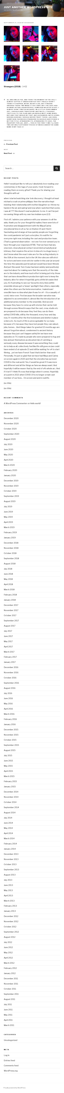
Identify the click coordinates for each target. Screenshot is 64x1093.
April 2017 (8, 647)
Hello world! (35, 403)
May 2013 (8, 890)
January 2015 (10, 786)
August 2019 (9, 501)
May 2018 (8, 579)
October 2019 (10, 491)
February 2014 (10, 844)
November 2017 (11, 610)
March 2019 (9, 527)
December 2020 (11, 418)
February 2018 (10, 595)
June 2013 (8, 885)
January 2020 (10, 475)
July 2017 (8, 631)
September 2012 (11, 932)
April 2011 (8, 1020)
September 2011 (11, 994)
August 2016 (9, 688)
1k (8, 99)
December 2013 (11, 854)
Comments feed (11, 1065)
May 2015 (8, 766)
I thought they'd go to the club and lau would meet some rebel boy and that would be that (32, 113)
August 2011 (9, 999)
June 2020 (8, 449)
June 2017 (8, 636)
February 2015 (10, 781)
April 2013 (8, 895)
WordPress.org (11, 1071)
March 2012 (9, 963)
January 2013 (10, 911)
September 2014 (11, 807)
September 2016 (11, 683)
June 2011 (8, 1010)
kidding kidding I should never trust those (27, 117)
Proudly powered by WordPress (14, 1088)
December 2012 (11, 916)
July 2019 (8, 506)
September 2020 (11, 434)
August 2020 (10, 439)
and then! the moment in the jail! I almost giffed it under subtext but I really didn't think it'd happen (32, 101)
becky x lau (35, 103)
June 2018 (8, 574)
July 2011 (8, 1004)
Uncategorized (10, 1040)
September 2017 (11, 621)
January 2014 (10, 849)
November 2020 (11, 423)
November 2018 (11, 548)
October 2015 (10, 740)
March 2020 (9, 465)
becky (26, 103)
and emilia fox (16, 99)
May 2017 (8, 641)
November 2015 (11, 735)
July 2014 (8, 818)
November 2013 (11, 859)
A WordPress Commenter (15, 403)
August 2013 (9, 875)
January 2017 (10, 662)
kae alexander (40, 115)
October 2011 (10, 989)
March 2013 (9, 901)
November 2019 (11, 486)
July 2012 (8, 942)
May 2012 (8, 952)
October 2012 (10, 927)
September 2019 (11, 496)
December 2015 (11, 729)
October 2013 (10, 864)
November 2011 (11, 984)
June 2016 (8, 698)
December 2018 (11, 543)
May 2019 (8, 517)
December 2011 (11, 978)
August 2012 (9, 937)
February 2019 (10, 532)
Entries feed (9, 1060)
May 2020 (8, 455)
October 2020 (10, 429)
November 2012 (11, 921)
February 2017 (10, 657)
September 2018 (11, 558)
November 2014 (11, 797)
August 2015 (9, 750)
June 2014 (8, 823)
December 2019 (11, 481)
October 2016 (10, 678)
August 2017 (9, 626)
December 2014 (11, 792)
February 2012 (10, 968)
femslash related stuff (46, 107)
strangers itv (26, 121)
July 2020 (8, 444)
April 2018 (8, 584)
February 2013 (10, 906)
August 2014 (9, 812)
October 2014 (10, 802)
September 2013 (11, 869)
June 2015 (8, 761)
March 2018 (9, 589)
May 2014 (8, 828)
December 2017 (11, 605)
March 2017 (9, 652)
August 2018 (9, 564)
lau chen (53, 117)
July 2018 (8, 569)
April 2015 (8, 771)
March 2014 (9, 838)
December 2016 (11, 667)
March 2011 (9, 1025)
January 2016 (10, 724)
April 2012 (8, 958)
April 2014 (8, 833)
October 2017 (10, 615)
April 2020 (8, 460)
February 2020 (10, 470)
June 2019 (8, 512)
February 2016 (10, 719)
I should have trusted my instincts (28, 111)
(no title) (7, 383)
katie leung (53, 115)
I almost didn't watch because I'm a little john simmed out (33, 109)
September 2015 (11, 745)
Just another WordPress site (28, 7)
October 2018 (10, 553)
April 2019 (8, 522)
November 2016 (11, 672)
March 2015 (9, 776)
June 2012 (8, 947)
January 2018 (10, 600)
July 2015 (8, 755)
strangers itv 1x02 (43, 121)
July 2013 (8, 880)
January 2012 (10, 973)
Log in (6, 1055)
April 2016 (8, 709)
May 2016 (8, 703)
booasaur (29, 22)
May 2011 (8, 1015)
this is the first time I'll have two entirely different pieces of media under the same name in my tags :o (33, 125)
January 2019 (10, 538)
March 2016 (9, 714)
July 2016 (8, 693)
